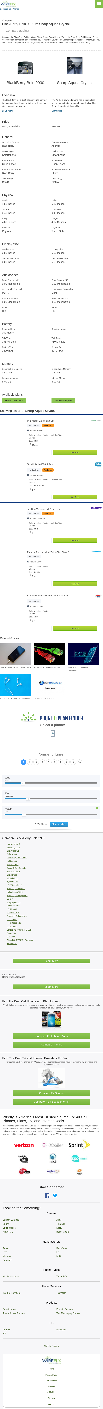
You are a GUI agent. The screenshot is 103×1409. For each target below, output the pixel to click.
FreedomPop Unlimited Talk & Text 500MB (48, 552)
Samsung (7, 1260)
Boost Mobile (62, 1232)
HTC (5, 1252)
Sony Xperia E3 (13, 902)
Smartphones (9, 1309)
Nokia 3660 (12, 861)
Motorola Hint (12, 864)
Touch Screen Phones (14, 1313)
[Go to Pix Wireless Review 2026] (49, 685)
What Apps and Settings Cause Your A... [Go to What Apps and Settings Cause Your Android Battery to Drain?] (16, 667)
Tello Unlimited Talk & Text (40, 464)
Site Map (51, 1398)
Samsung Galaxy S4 (16, 888)
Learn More (51, 960)
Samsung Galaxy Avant (17, 916)
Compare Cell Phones (9, 9)
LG (57, 1252)
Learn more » (8, 111)
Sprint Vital (11, 933)
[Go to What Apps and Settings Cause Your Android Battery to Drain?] (15, 654)
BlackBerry (61, 1248)
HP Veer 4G (12, 943)
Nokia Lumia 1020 (15, 892)
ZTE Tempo (12, 875)
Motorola (7, 1256)
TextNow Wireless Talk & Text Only (44, 509)
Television (61, 1293)
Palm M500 (12, 854)
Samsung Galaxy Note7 (17, 895)
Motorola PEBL (13, 913)
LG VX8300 (12, 926)
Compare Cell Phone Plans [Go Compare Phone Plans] (51, 1036)
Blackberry (61, 1329)
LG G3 (10, 899)
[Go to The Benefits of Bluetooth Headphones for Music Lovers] (15, 685)
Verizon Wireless (11, 1220)
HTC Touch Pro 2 (14, 885)
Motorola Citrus (13, 871)
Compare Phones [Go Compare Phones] (51, 1044)
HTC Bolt (11, 937)
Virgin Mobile (9, 1228)
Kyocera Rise (12, 882)
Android (6, 1329)
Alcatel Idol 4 (12, 878)
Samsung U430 (13, 847)
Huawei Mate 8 (13, 844)
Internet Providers (11, 1293)
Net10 (59, 1228)
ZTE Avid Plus (13, 851)
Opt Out (51, 1405)
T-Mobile (60, 1224)
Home (51, 1369)
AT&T (59, 1220)
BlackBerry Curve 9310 (17, 858)
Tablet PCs (61, 1276)
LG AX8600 (12, 909)
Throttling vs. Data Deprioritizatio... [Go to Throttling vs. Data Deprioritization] (48, 667)
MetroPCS (8, 1232)
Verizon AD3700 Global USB (19, 930)
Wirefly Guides (51, 1346)
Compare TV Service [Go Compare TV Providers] (51, 1093)
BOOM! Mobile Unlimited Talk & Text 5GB (47, 595)
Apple (6, 1248)
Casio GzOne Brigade (16, 868)
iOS (5, 1333)
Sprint (6, 1224)
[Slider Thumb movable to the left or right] (23, 784)
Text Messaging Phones (68, 1313)
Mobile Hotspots (11, 1276)
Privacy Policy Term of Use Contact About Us (51, 1383)
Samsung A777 (13, 906)
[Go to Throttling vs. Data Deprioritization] (49, 654)
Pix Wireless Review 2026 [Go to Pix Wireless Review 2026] (44, 698)
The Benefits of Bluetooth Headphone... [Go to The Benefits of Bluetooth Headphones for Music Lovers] (16, 698)
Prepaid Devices (64, 1309)
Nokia (59, 1256)
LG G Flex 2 (12, 919)
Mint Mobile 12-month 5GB (40, 421)
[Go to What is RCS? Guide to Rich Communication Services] (83, 654)
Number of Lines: (51, 754)
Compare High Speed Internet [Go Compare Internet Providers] (51, 1101)
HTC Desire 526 (14, 923)
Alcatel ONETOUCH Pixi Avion (20, 940)
